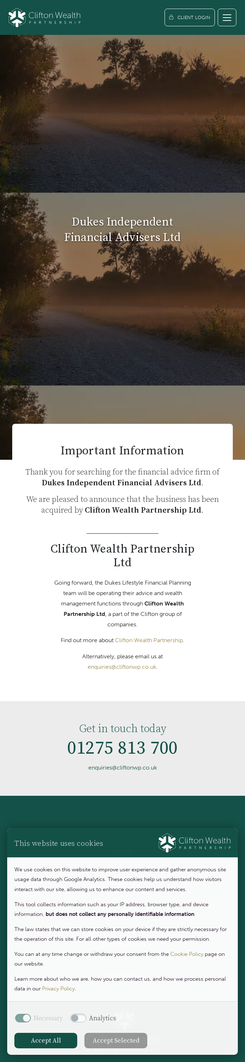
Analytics (102, 1018)
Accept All (46, 1040)
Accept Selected (116, 1040)
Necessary (48, 1018)
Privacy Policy (58, 988)
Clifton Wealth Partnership (149, 640)
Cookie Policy (186, 954)
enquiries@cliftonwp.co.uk (122, 666)
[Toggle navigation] (227, 17)
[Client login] (190, 17)
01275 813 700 (122, 751)
